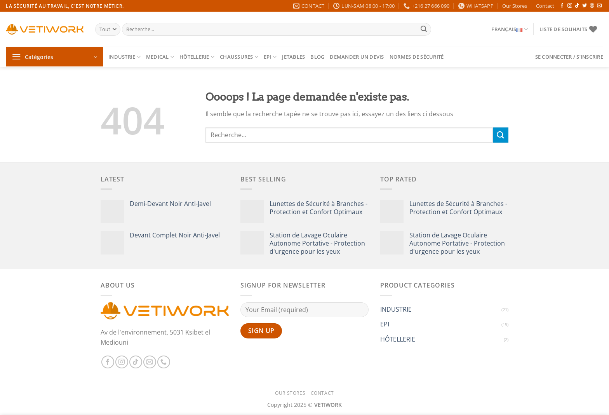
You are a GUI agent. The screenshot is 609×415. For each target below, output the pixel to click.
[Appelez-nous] (163, 362)
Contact (545, 5)
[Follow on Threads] (592, 6)
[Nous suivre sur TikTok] (577, 6)
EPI (270, 57)
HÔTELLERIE (196, 57)
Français (509, 29)
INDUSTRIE (124, 57)
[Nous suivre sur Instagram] (569, 6)
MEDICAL (160, 57)
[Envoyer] (423, 29)
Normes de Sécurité (417, 56)
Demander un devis (357, 56)
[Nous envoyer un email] (599, 6)
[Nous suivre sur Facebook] (562, 6)
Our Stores (514, 5)
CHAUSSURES (239, 57)
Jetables (293, 56)
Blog (317, 56)
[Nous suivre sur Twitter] (584, 6)
